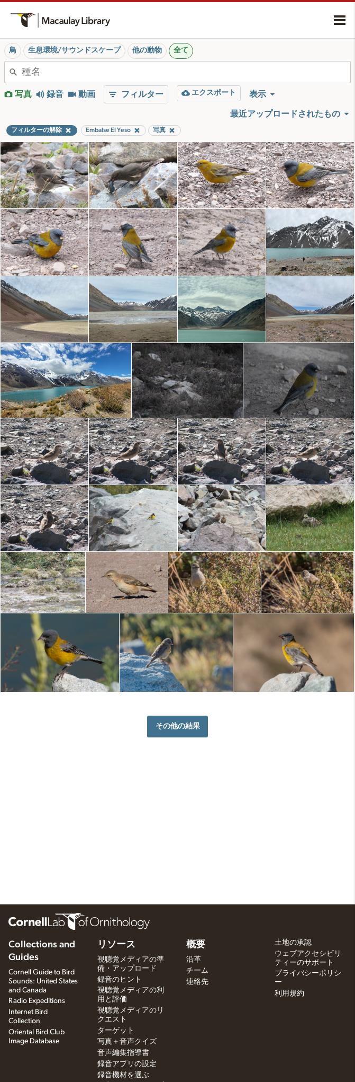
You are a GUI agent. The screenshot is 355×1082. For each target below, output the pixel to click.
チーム (197, 970)
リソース (116, 944)
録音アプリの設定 (127, 1064)
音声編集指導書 (123, 1053)
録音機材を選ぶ (123, 1075)
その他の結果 (178, 726)
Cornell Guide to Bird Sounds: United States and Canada (43, 981)
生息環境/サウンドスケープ (74, 50)
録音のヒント (119, 979)
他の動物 (147, 50)
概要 (195, 944)
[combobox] (186, 72)
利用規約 (289, 993)
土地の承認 (293, 942)
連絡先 (197, 982)
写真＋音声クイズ (127, 1041)
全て (181, 50)
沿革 (193, 959)
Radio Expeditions (36, 1001)
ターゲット (115, 1030)
